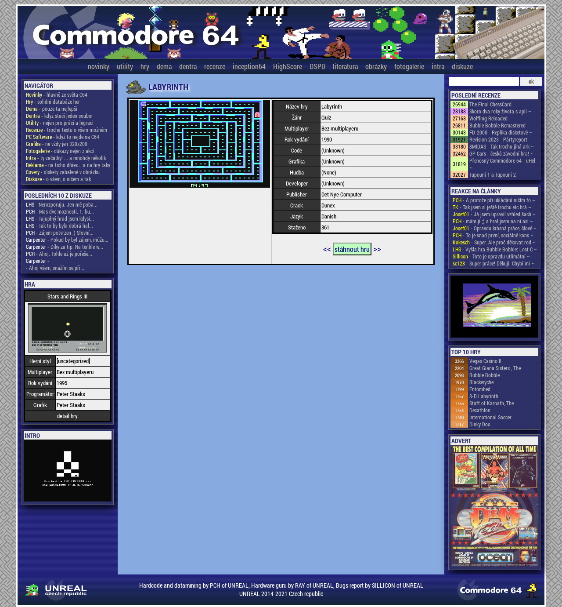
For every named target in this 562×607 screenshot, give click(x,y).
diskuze (462, 66)
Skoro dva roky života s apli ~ (500, 111)
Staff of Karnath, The (491, 403)
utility (125, 66)
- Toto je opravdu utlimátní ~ (491, 256)
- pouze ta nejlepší (51, 108)
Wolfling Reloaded (488, 118)
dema (164, 66)
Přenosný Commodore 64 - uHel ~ (502, 164)
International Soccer (490, 417)
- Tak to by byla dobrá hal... (59, 225)
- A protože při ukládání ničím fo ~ (494, 200)
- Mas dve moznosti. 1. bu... (60, 211)
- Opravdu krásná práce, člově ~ (495, 228)
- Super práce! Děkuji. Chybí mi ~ (493, 263)
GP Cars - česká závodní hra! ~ (501, 153)
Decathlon (479, 410)
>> (377, 248)
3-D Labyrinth (483, 396)
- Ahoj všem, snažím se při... (55, 267)
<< (327, 248)
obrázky (376, 66)
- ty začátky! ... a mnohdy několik (66, 157)
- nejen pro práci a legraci (60, 122)
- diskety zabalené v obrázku (63, 171)
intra (438, 66)
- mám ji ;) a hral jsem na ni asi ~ (493, 221)
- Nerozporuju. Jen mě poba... (61, 204)
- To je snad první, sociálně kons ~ (493, 235)
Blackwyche (481, 381)
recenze (214, 66)
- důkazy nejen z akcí (60, 150)
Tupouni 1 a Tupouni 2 (492, 174)
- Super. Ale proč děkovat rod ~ (494, 242)
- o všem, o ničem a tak (58, 178)
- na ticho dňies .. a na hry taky (68, 164)
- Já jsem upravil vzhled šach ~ (494, 214)
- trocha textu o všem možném (66, 129)
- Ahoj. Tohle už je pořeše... (59, 253)
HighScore (287, 66)
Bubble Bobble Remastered (497, 125)
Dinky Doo (479, 424)
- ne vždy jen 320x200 (56, 143)
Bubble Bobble (484, 374)
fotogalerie (409, 66)
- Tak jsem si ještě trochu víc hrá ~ (492, 207)
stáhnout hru (352, 249)
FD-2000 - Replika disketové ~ (500, 132)
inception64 (249, 66)
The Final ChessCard (490, 104)
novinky (98, 66)
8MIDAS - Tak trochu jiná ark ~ (501, 146)
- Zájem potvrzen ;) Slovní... (60, 232)
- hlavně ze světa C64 (56, 94)
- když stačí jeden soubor (59, 115)
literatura (345, 66)
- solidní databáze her (53, 101)
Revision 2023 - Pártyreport (498, 139)
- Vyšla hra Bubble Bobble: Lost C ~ (495, 249)
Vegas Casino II (485, 360)
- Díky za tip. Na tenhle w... (64, 246)
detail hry (67, 416)
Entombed (479, 389)
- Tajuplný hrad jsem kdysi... (60, 218)
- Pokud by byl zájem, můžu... (67, 239)
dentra (188, 66)
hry (144, 66)
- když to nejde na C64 (62, 136)
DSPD (317, 66)
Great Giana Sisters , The (495, 367)
